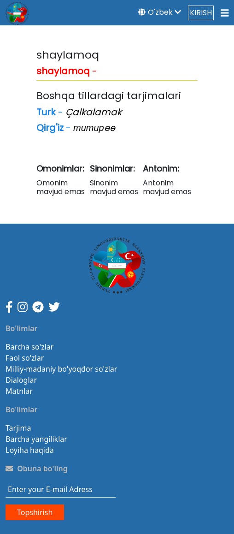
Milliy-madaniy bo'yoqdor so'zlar (61, 369)
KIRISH (201, 12)
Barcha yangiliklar (36, 439)
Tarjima (18, 428)
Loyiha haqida (30, 450)
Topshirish (35, 512)
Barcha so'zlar (29, 347)
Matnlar (19, 391)
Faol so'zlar (25, 358)
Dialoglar (21, 380)
